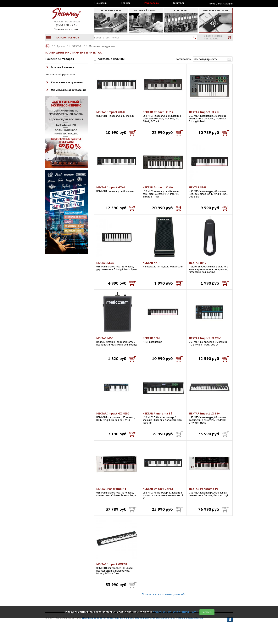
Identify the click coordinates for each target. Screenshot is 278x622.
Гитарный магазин (62, 67)
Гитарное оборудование (60, 74)
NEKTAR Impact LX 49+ (158, 187)
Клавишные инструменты (67, 82)
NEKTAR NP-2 (197, 262)
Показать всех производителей (163, 594)
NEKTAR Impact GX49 (110, 112)
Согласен (207, 612)
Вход (212, 3)
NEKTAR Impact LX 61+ (158, 112)
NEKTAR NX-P (151, 262)
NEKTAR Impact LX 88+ (204, 413)
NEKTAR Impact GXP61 (158, 488)
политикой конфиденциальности (175, 612)
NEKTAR (77, 46)
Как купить (178, 3)
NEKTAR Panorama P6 (203, 488)
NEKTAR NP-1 (105, 338)
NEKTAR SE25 (105, 262)
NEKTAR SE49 (197, 187)
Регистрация (225, 3)
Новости (126, 3)
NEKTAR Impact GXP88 (111, 564)
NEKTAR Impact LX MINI (205, 338)
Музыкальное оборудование (68, 89)
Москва (63, 3)
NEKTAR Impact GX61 (110, 187)
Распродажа (151, 3)
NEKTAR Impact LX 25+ (204, 112)
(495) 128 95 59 (66, 25)
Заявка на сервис (66, 29)
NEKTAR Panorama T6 (157, 413)
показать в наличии (111, 59)
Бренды (47, 46)
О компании (100, 3)
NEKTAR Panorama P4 (111, 488)
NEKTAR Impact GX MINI (112, 413)
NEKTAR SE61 (151, 338)
